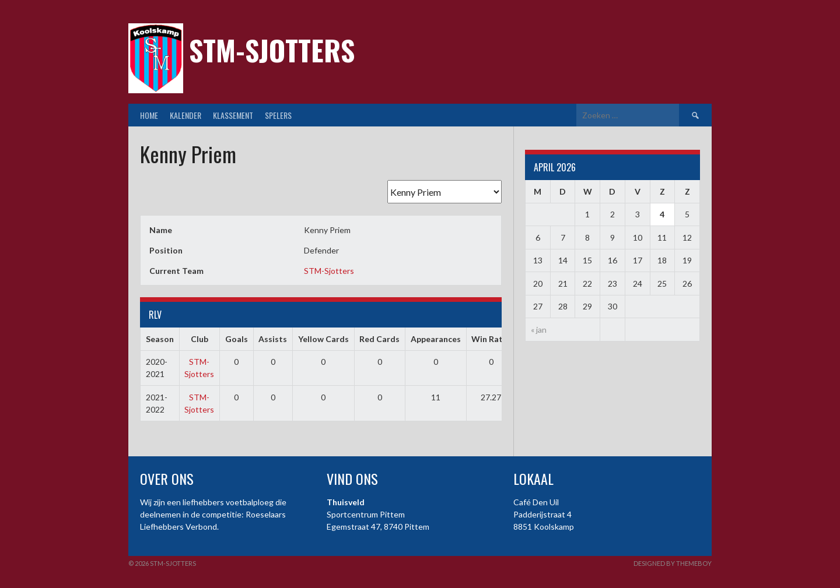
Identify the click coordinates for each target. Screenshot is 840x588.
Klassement (233, 115)
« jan (539, 330)
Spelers (278, 115)
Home (149, 115)
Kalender (185, 115)
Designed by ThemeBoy (673, 563)
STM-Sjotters (272, 50)
